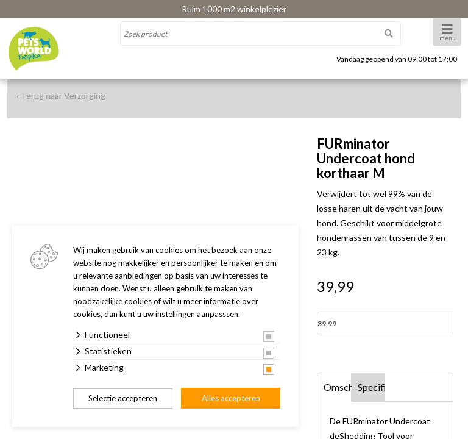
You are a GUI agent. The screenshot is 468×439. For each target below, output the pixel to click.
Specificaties (372, 387)
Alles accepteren (231, 398)
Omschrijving (338, 387)
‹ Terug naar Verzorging (60, 95)
